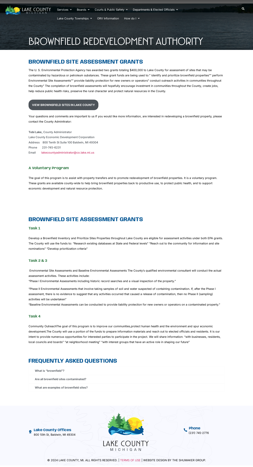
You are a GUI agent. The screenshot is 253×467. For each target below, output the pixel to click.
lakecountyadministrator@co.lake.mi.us (67, 152)
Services (64, 9)
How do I (132, 18)
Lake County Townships (74, 18)
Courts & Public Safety (111, 9)
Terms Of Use (130, 460)
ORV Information (108, 18)
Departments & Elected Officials (155, 9)
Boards (83, 9)
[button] (64, 9)
